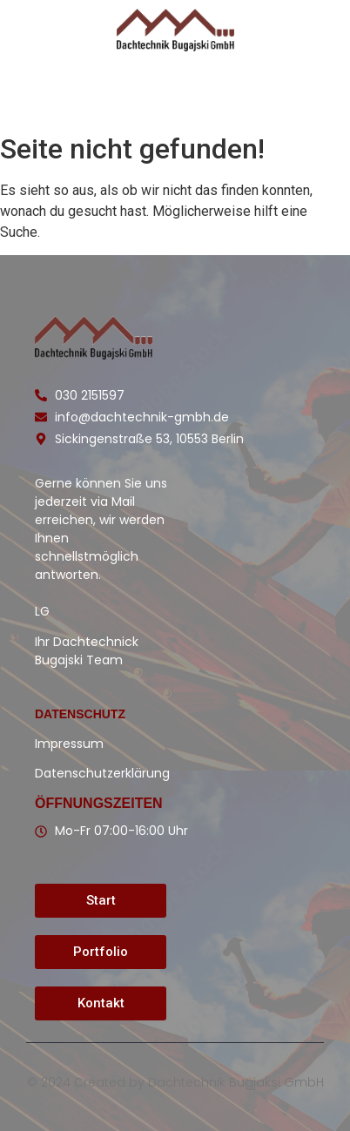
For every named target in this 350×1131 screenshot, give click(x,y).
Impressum (69, 743)
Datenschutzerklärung (102, 773)
